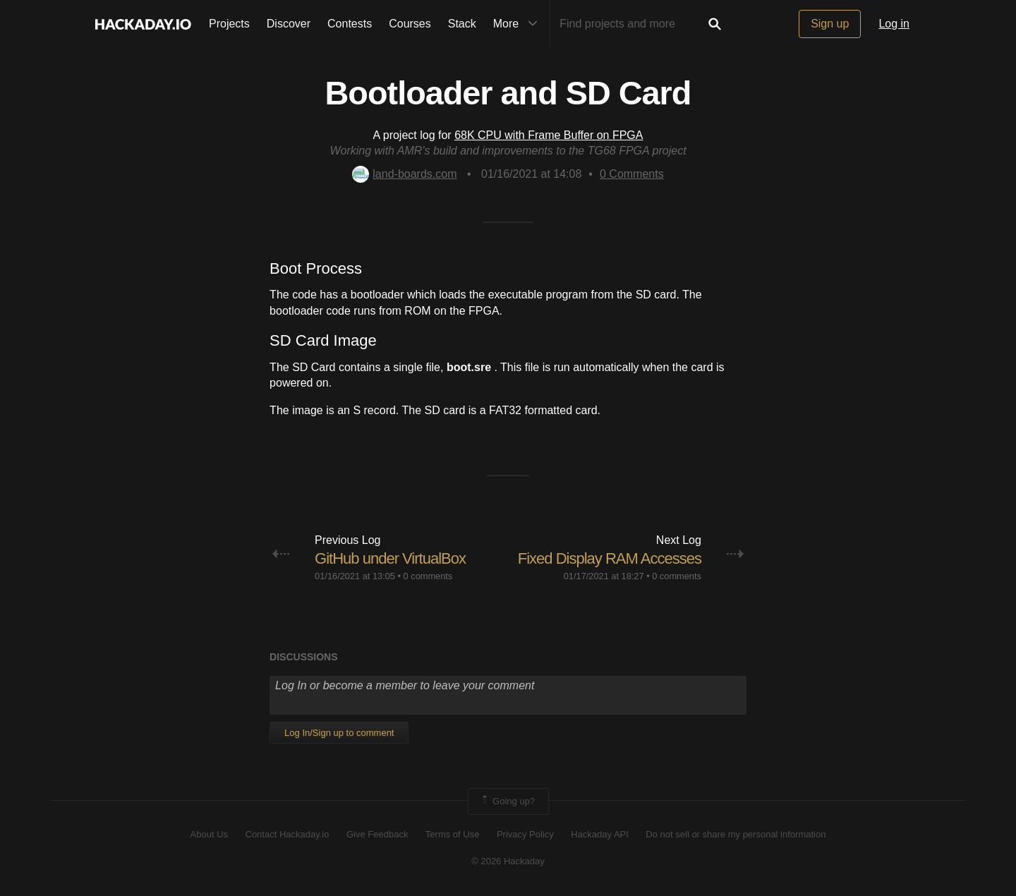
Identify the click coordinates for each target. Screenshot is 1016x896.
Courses (410, 24)
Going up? (507, 801)
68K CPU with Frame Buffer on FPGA (548, 135)
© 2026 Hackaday (508, 861)
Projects (229, 24)
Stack (462, 24)
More (518, 24)
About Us (209, 834)
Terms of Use (452, 834)
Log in (893, 24)
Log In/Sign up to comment (339, 732)
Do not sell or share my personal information (736, 834)
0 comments (428, 576)
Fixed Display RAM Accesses (609, 558)
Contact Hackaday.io (287, 834)
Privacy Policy (525, 834)
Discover (288, 24)
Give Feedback (377, 834)
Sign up (830, 24)
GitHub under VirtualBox (390, 558)
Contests (349, 24)
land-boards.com (404, 174)
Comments (632, 174)
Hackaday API (600, 834)
